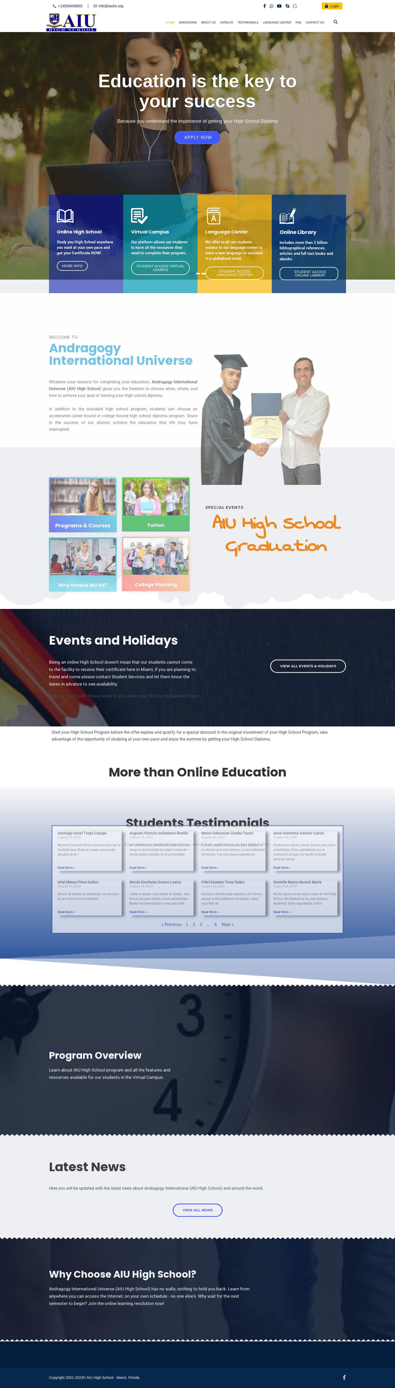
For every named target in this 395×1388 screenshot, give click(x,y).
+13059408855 (70, 6)
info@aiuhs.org (111, 6)
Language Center (277, 22)
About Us (208, 22)
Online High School (79, 232)
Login (332, 6)
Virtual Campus (150, 232)
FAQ (298, 22)
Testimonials (247, 22)
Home (170, 22)
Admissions (188, 22)
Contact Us (315, 22)
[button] (72, 266)
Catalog (226, 22)
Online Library (298, 232)
